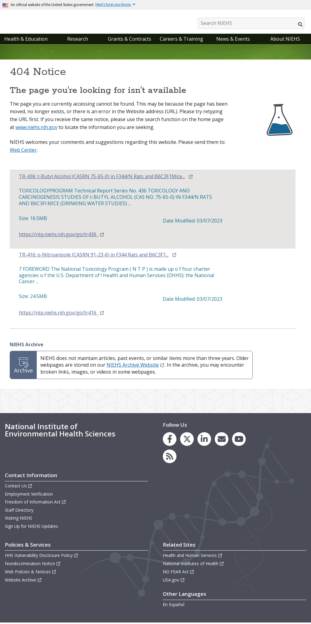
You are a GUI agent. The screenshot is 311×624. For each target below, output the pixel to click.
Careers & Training (181, 40)
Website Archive (23, 581)
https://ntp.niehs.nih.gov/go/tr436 (61, 236)
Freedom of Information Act (35, 503)
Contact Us (18, 487)
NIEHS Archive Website (136, 366)
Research (77, 40)
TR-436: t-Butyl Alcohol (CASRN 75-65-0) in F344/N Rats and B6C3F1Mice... (102, 178)
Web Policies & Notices (30, 573)
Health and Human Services (193, 557)
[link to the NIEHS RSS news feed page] (169, 458)
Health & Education (26, 40)
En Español (173, 606)
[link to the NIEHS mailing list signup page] (221, 440)
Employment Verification (29, 495)
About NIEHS (285, 40)
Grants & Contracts (129, 40)
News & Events (233, 40)
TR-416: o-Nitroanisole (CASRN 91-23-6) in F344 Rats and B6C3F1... (94, 256)
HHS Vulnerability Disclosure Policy (41, 557)
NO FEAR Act (178, 573)
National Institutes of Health (193, 565)
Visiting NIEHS (18, 519)
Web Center (23, 151)
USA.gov (174, 581)
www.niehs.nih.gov (36, 128)
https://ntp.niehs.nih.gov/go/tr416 (61, 314)
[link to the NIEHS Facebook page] (169, 440)
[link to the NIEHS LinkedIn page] (204, 440)
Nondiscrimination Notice (33, 565)
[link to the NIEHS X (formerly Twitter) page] (187, 440)
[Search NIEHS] (251, 23)
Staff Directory (19, 511)
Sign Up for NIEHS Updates (31, 528)
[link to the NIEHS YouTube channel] (239, 440)
